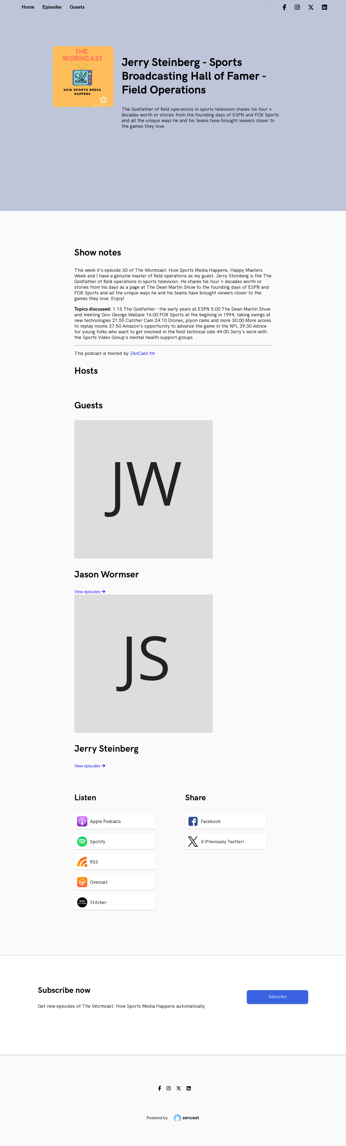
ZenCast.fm (142, 353)
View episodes (89, 591)
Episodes (52, 7)
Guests (77, 7)
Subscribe (277, 996)
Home (28, 7)
